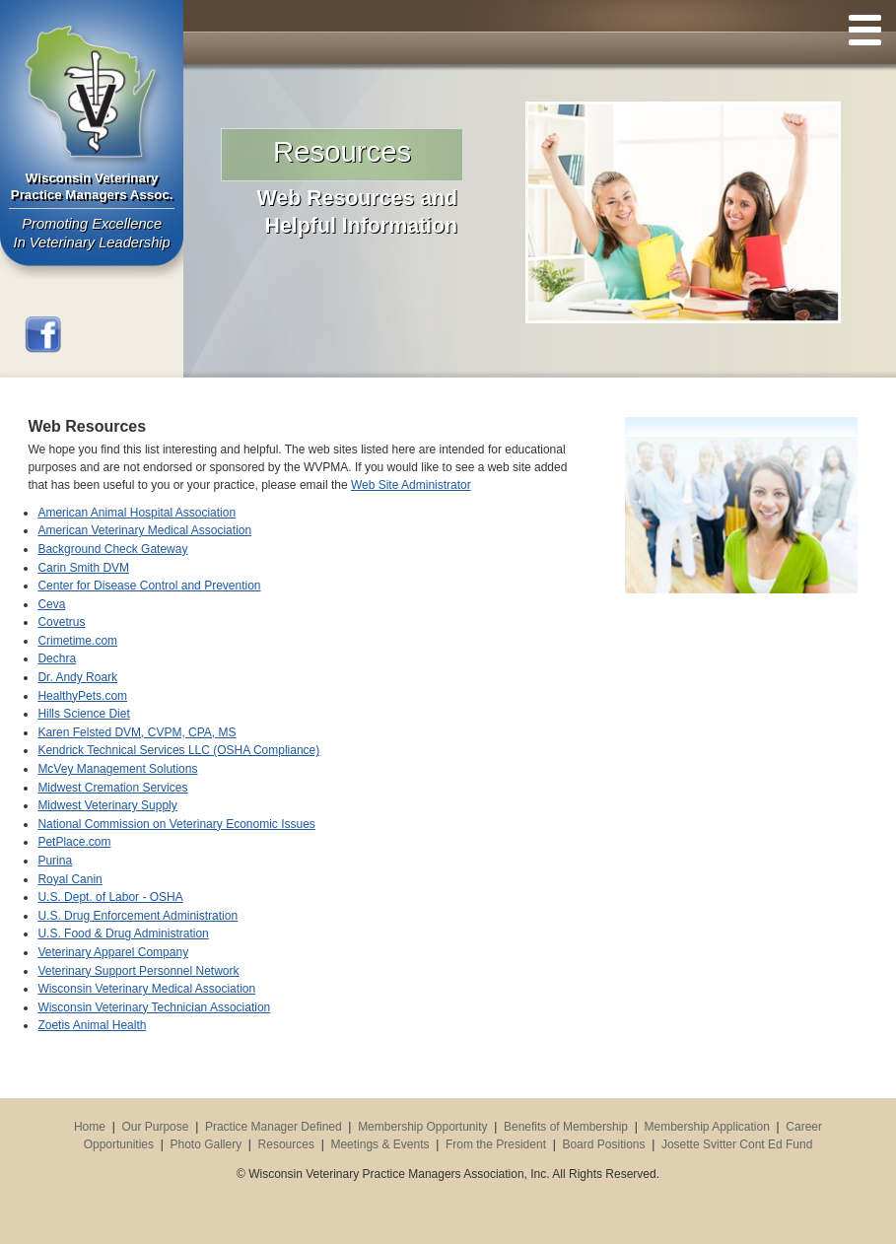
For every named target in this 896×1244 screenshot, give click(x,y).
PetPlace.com (73, 842)
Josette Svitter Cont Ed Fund (736, 1144)
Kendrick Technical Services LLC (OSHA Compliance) (178, 750)
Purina (54, 860)
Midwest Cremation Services (112, 788)
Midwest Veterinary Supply (106, 805)
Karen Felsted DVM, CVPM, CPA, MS (136, 732)
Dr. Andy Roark (77, 677)
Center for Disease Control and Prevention (148, 585)
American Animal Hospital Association (136, 512)
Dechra (56, 658)
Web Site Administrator (411, 485)
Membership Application (706, 1127)
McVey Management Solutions (117, 769)
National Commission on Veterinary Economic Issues (175, 824)
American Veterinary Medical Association (144, 530)
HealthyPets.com (82, 696)
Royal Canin (69, 879)
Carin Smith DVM (83, 568)
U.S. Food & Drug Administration (122, 933)
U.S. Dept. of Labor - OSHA (109, 897)
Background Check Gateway (112, 549)
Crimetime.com (77, 641)
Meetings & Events (379, 1144)
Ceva (51, 604)
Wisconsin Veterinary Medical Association (146, 989)
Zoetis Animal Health (91, 1025)
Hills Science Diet (83, 714)
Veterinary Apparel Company (112, 952)
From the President (496, 1144)
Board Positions (603, 1144)
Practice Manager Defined (273, 1127)
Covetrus (61, 622)
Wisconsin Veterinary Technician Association (153, 1007)
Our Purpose (154, 1127)
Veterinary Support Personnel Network (138, 971)
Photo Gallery (205, 1144)
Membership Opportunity (422, 1127)
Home (89, 1127)
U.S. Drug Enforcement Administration (137, 916)
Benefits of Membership (566, 1127)
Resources (286, 1144)
